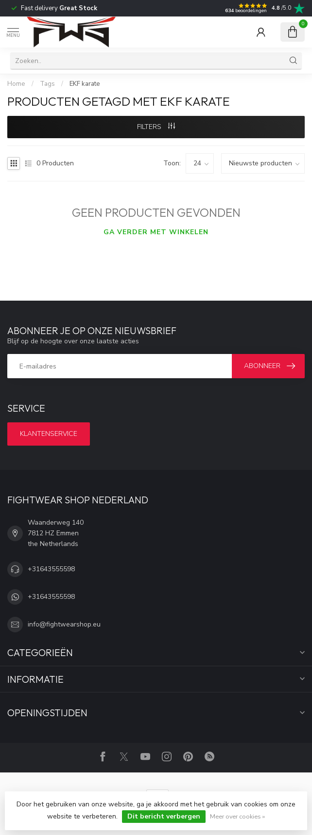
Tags (47, 84)
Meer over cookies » (237, 816)
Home (16, 84)
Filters (156, 126)
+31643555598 (51, 569)
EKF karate (84, 84)
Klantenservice (48, 433)
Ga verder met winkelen (156, 232)
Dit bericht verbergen (163, 816)
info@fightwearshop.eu (64, 624)
